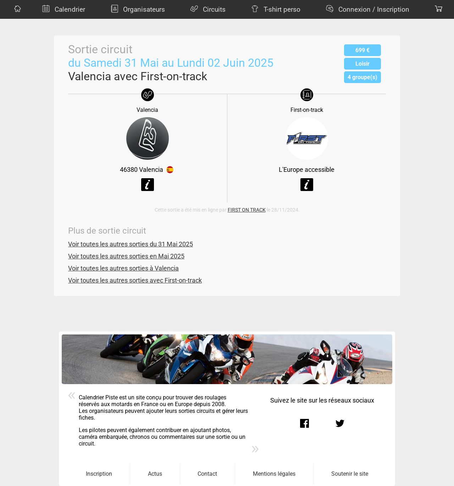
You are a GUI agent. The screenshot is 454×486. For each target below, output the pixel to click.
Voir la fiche (147, 184)
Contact (207, 473)
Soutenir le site (349, 473)
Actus (155, 473)
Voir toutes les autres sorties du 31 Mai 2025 (130, 244)
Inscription (99, 473)
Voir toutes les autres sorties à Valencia (123, 268)
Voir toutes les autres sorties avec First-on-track (135, 280)
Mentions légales (274, 473)
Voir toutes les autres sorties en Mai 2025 (126, 256)
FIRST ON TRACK (247, 210)
